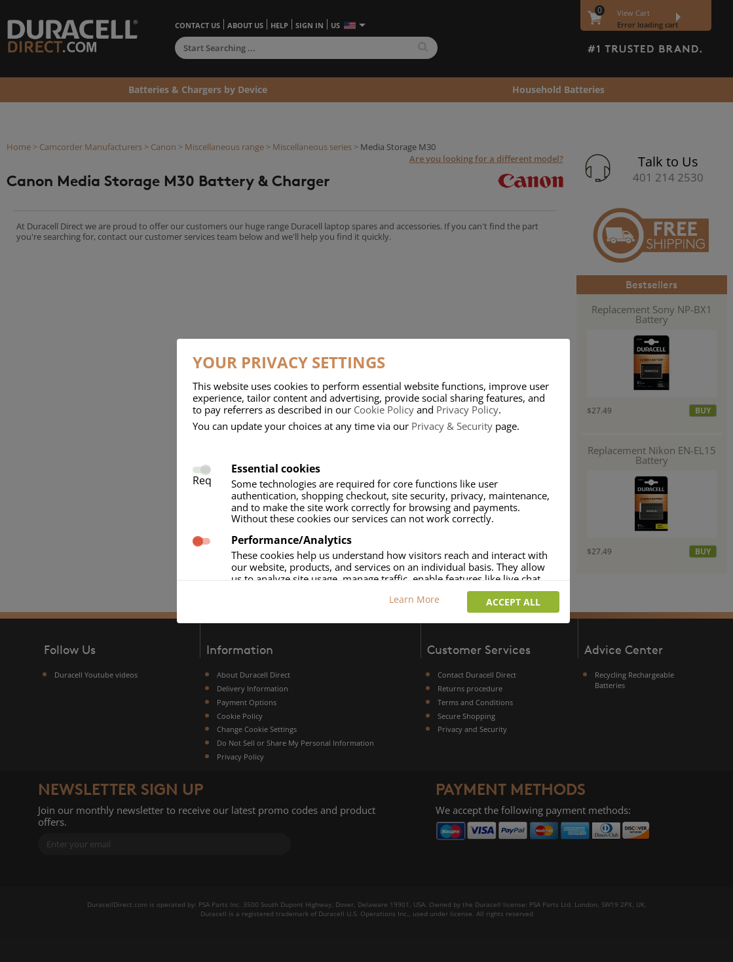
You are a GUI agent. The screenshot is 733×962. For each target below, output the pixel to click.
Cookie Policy (384, 409)
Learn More (414, 599)
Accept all (513, 602)
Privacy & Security (452, 426)
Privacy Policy (467, 409)
